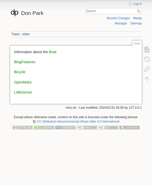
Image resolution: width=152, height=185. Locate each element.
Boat (52, 52)
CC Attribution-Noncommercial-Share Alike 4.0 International (78, 121)
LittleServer (23, 92)
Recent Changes (118, 18)
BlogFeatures (24, 62)
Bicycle (19, 72)
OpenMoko (22, 82)
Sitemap (136, 23)
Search (139, 11)
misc (26, 34)
